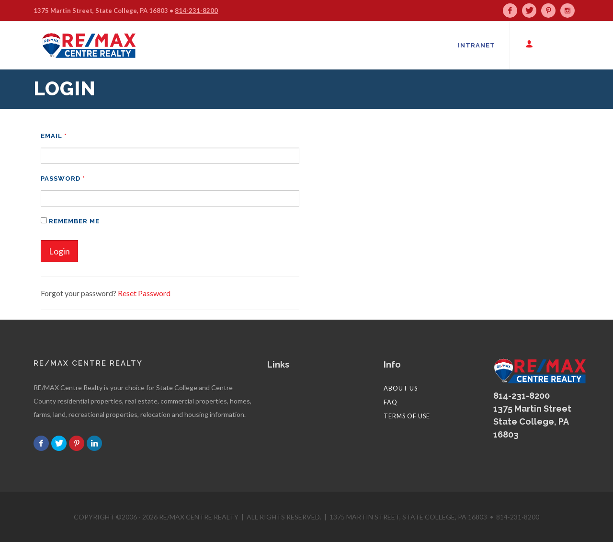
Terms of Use (407, 416)
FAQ (390, 402)
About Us (401, 388)
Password (63, 178)
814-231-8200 (196, 10)
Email (54, 135)
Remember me (70, 221)
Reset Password (144, 293)
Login (59, 251)
